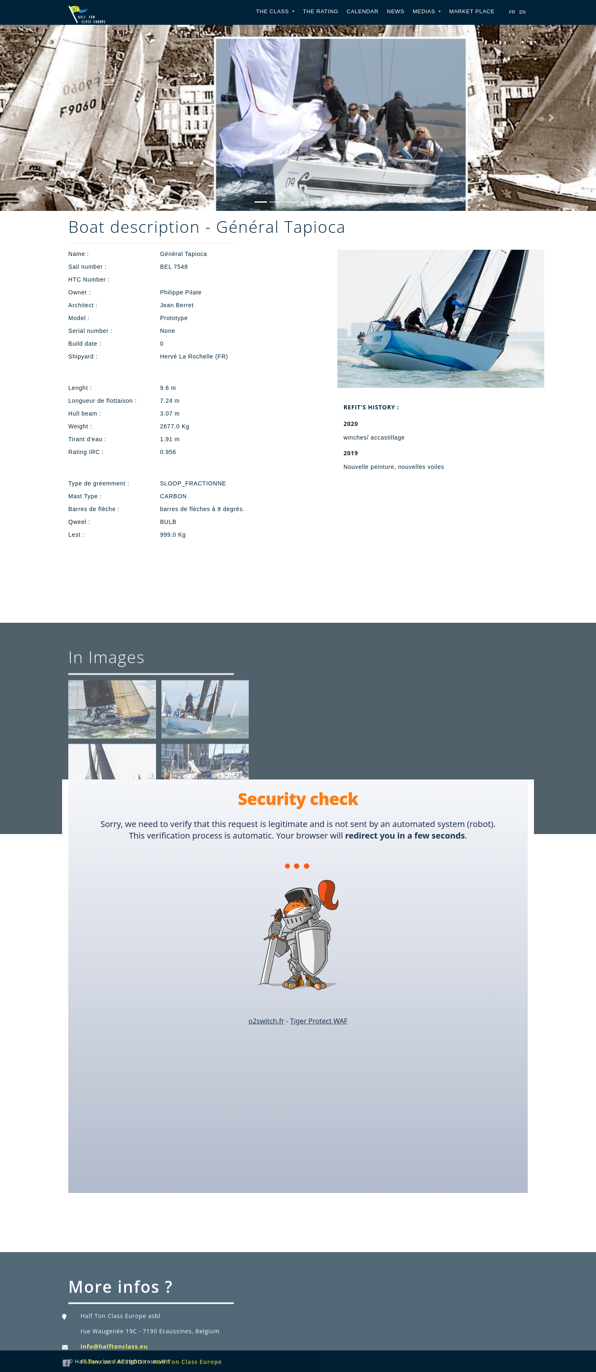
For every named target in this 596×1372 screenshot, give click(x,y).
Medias (425, 11)
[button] (44, 118)
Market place (472, 11)
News (395, 11)
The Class (273, 11)
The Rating (321, 11)
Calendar (362, 11)
